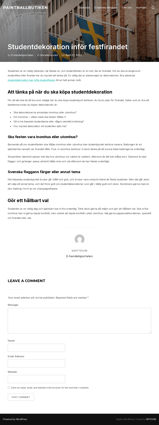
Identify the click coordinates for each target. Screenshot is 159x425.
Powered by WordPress (15, 419)
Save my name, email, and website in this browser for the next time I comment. (50, 387)
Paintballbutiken (25, 7)
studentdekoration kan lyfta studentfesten (31, 80)
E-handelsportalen (22, 55)
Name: (11, 340)
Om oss (127, 7)
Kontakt (141, 7)
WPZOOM (151, 419)
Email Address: (16, 356)
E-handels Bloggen (106, 7)
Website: (12, 371)
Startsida (84, 7)
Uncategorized (49, 55)
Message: (13, 304)
